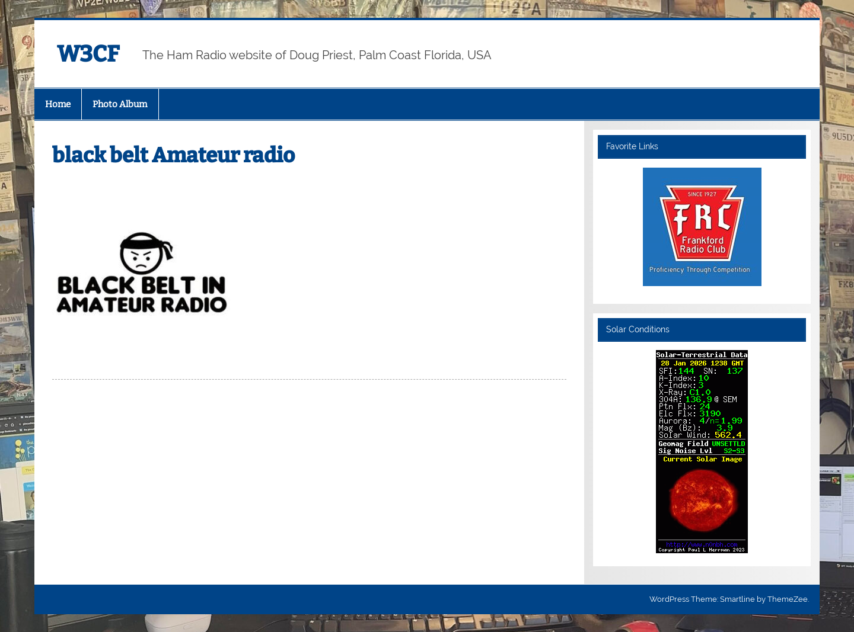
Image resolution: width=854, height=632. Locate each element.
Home (58, 104)
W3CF (88, 54)
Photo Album (120, 104)
